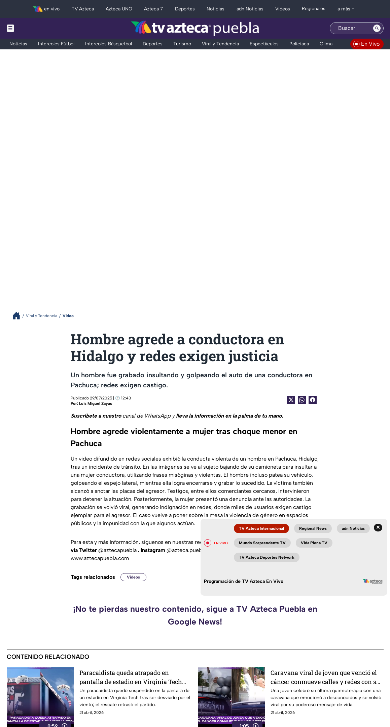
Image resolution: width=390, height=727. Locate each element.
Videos (133, 577)
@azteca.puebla (187, 550)
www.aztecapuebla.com (100, 558)
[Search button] (377, 28)
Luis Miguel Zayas (95, 403)
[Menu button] (34, 28)
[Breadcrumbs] (19, 315)
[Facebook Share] (313, 400)
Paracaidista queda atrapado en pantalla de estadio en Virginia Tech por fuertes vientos (130, 677)
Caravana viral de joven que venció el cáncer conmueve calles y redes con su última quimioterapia (325, 677)
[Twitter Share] (291, 400)
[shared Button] (302, 400)
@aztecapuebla (118, 550)
